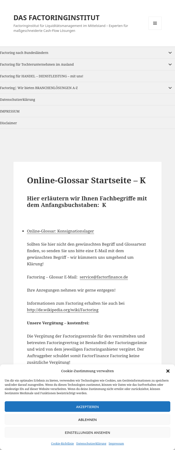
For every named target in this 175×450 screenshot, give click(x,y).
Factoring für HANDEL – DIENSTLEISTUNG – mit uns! (41, 76)
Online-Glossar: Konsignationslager (60, 231)
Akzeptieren (87, 406)
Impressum (116, 444)
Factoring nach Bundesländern (24, 52)
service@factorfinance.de (104, 277)
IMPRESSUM (10, 111)
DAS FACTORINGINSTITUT (56, 17)
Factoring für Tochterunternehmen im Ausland (37, 64)
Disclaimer (8, 123)
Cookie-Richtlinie (62, 444)
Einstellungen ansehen (87, 432)
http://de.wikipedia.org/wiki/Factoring (62, 309)
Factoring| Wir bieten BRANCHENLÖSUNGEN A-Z (39, 88)
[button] (168, 371)
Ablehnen (87, 419)
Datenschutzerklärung (91, 444)
